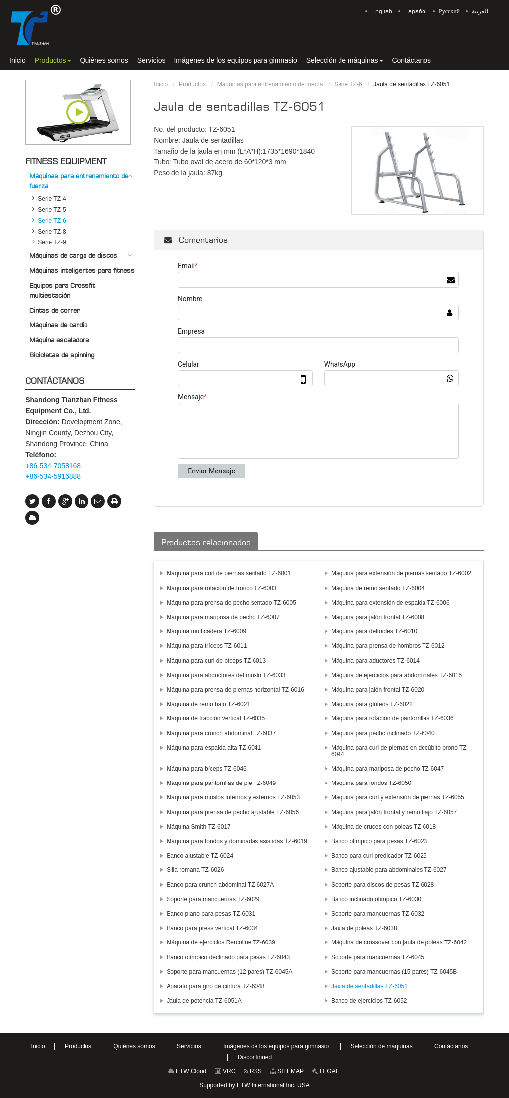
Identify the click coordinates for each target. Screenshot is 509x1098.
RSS (253, 1071)
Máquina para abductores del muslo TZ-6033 (226, 675)
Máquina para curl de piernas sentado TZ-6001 (229, 573)
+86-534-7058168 (53, 466)
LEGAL (325, 1071)
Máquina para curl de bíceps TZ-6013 (216, 660)
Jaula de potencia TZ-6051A (204, 1000)
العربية (480, 11)
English (381, 11)
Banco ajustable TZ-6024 (200, 855)
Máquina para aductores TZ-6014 (375, 660)
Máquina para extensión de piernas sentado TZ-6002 (401, 573)
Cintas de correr (54, 310)
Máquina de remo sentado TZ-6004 (377, 588)
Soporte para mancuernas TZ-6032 (377, 913)
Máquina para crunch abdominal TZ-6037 (221, 733)
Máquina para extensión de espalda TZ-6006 (390, 602)
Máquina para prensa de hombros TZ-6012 (388, 645)
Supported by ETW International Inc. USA (254, 1085)
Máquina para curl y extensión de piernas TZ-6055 (397, 797)
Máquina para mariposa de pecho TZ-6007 (223, 617)
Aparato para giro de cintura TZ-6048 (215, 986)
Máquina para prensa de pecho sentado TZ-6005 (231, 602)
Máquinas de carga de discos (73, 255)
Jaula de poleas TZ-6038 (364, 928)
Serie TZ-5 (52, 209)
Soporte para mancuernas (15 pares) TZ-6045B (394, 971)
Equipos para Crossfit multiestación (62, 290)
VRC (225, 1071)
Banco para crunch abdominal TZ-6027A (220, 884)
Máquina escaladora (59, 340)
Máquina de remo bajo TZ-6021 (208, 704)
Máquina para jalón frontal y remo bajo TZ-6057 (394, 812)
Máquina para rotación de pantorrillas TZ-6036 (392, 718)
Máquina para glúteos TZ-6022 (372, 704)
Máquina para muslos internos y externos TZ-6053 (233, 797)
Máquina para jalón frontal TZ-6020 (377, 689)
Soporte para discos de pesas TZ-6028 (382, 884)
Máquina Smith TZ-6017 (199, 826)
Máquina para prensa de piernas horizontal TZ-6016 (235, 689)
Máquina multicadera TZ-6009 (206, 631)
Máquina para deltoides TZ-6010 (374, 631)
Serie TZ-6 (348, 84)
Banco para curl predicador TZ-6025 (379, 855)
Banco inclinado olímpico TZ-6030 (376, 899)
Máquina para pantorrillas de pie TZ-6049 (221, 783)
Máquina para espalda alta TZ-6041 (214, 747)
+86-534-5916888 (53, 476)
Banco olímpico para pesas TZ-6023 (379, 841)
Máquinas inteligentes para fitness (82, 270)
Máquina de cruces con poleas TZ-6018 (383, 826)
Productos (192, 84)
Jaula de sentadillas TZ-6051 (369, 986)
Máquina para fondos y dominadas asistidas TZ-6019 (237, 841)
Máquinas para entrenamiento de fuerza (270, 84)
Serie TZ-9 (52, 242)
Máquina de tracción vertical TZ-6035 (216, 718)
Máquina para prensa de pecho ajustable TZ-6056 (233, 812)
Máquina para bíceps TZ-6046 (207, 768)
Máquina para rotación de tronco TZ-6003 (221, 588)
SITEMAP (287, 1071)
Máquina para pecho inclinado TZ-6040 (383, 733)
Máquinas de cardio (58, 325)
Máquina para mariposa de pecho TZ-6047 (387, 768)
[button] (53, 60)
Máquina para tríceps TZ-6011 (207, 645)
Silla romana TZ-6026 (195, 869)
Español (415, 11)
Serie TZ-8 (52, 231)
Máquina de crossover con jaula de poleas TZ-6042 (399, 942)
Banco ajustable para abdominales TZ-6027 (389, 869)
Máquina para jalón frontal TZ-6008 (377, 617)
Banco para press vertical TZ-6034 (212, 928)
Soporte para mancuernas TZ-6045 (377, 957)
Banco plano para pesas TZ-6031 (211, 913)
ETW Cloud (187, 1071)
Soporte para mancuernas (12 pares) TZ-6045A (229, 971)
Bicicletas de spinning (62, 355)
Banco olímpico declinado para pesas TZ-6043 (228, 957)
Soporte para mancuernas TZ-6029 (213, 899)
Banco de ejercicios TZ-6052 (369, 1000)
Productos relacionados (206, 542)
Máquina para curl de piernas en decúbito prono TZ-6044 (400, 751)
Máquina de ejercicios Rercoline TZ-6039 (221, 942)
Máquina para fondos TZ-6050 (371, 783)
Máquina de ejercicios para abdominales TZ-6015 (396, 675)
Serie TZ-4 (52, 198)
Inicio (161, 84)
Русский (449, 11)
